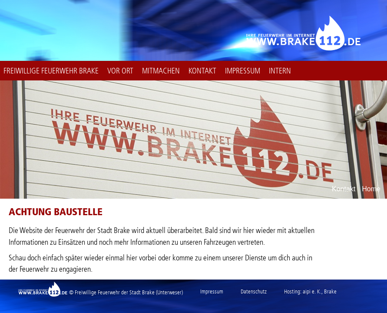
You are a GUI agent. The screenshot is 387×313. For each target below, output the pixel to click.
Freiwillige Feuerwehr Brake (51, 71)
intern (280, 71)
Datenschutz (254, 291)
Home (371, 189)
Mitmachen (161, 71)
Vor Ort (120, 71)
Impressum (242, 71)
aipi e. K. (312, 291)
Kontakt (202, 71)
